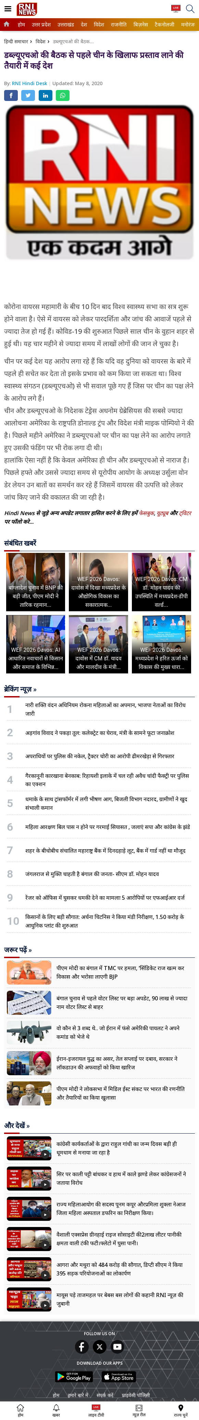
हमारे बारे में (78, 1395)
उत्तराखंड (65, 25)
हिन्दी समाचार (16, 41)
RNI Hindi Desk (30, 83)
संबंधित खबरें (20, 543)
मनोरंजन (188, 25)
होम (21, 25)
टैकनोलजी (163, 25)
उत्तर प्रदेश (40, 25)
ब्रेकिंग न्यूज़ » (20, 689)
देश (83, 25)
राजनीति (118, 25)
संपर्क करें (105, 1395)
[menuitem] (21, 24)
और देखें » (17, 1126)
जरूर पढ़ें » (18, 950)
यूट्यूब (163, 513)
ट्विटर (185, 513)
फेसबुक (146, 513)
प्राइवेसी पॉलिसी (136, 1395)
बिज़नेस (140, 25)
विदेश (98, 25)
